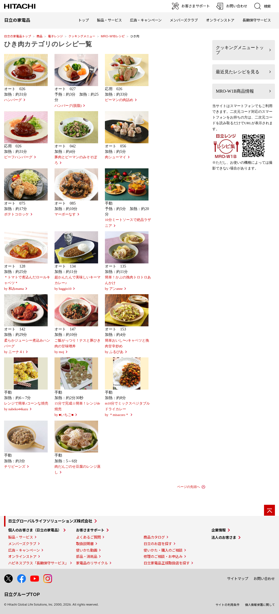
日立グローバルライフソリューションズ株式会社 (50, 521)
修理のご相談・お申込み (163, 556)
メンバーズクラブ (184, 20)
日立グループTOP (22, 594)
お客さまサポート (90, 530)
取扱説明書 (85, 544)
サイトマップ (237, 578)
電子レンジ (55, 36)
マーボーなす (65, 214)
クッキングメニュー (81, 36)
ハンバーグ (13, 100)
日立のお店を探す (158, 544)
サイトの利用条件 (227, 605)
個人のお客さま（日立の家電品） (34, 530)
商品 (40, 36)
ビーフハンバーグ (18, 157)
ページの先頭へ (188, 487)
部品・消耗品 (86, 556)
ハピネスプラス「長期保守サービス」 (38, 563)
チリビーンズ (14, 467)
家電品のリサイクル (92, 563)
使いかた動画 (86, 550)
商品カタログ (154, 537)
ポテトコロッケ (16, 214)
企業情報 (218, 530)
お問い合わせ (264, 578)
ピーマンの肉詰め (119, 100)
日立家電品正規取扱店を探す (167, 563)
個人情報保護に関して (260, 605)
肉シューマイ (115, 157)
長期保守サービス (256, 20)
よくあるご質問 (88, 537)
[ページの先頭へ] (269, 510)
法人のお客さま (223, 537)
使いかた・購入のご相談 (163, 550)
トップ (83, 20)
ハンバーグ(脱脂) (67, 106)
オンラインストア (220, 20)
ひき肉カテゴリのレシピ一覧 (48, 44)
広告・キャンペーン (24, 550)
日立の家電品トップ (17, 36)
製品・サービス (20, 537)
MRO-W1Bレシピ (113, 36)
